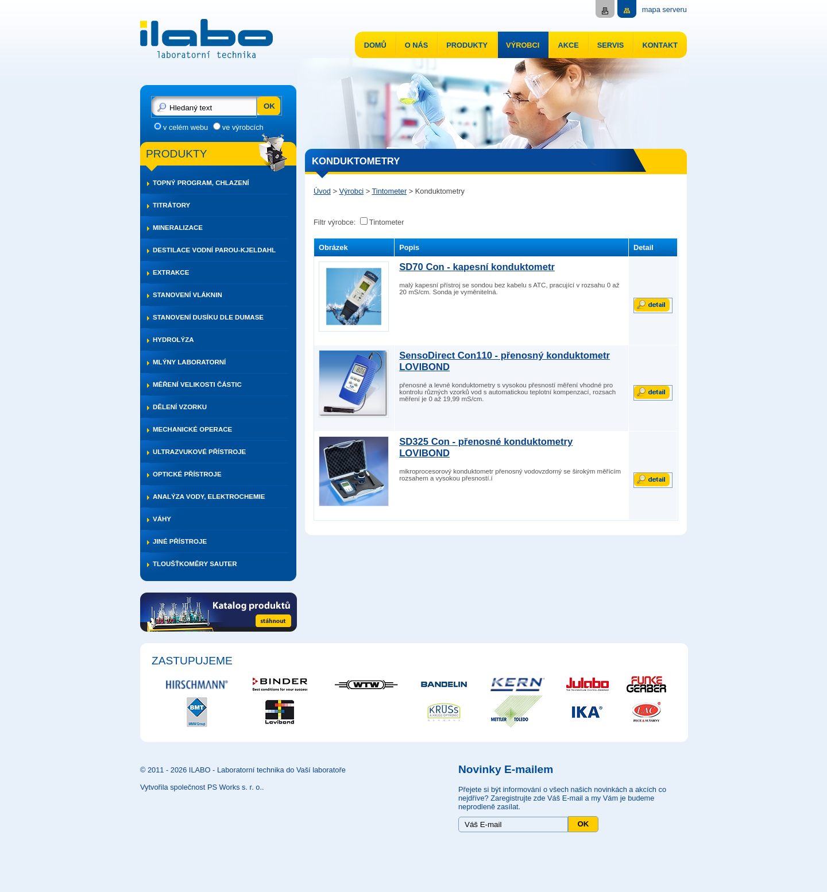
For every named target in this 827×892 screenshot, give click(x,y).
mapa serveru (664, 9)
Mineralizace (178, 227)
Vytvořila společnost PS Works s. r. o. (201, 787)
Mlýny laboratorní (189, 362)
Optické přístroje (187, 474)
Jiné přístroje (180, 541)
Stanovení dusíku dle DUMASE (208, 317)
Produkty (467, 45)
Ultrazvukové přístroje (199, 451)
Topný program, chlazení (201, 182)
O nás (416, 45)
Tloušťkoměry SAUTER (195, 563)
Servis (610, 45)
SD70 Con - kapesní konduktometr (477, 267)
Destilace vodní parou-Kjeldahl (214, 250)
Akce (568, 45)
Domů (375, 45)
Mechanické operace (192, 429)
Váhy (162, 519)
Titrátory (171, 205)
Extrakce (171, 272)
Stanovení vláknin (187, 294)
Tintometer (389, 191)
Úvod (322, 191)
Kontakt (660, 45)
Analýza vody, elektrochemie (209, 496)
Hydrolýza (173, 339)
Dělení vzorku (180, 406)
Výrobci (522, 45)
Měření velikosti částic (197, 384)
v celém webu (185, 127)
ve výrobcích (243, 127)
